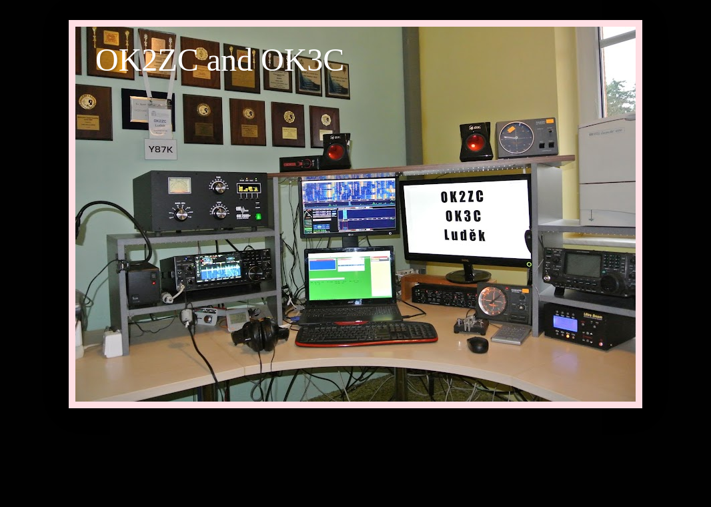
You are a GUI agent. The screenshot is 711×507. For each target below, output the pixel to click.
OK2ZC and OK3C (219, 59)
